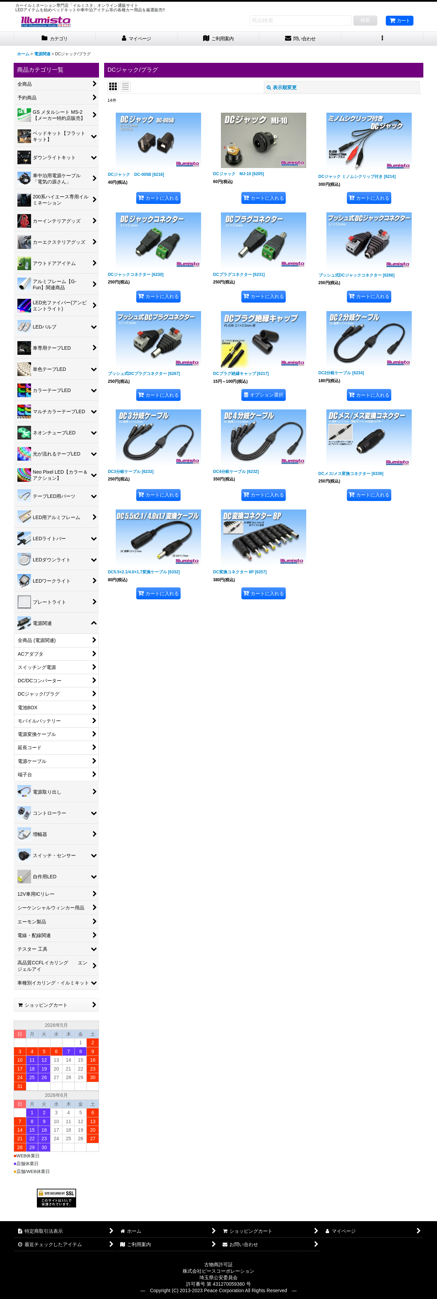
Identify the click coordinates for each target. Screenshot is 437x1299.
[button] (382, 39)
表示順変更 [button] (282, 87)
